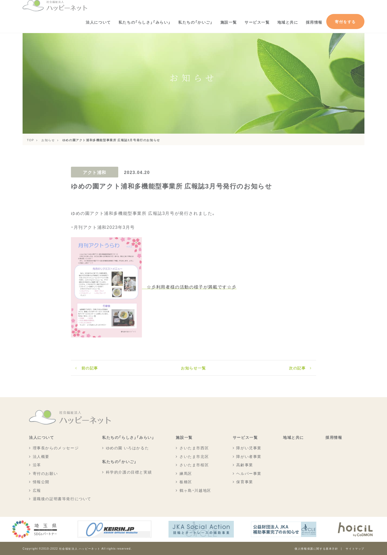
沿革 (37, 464)
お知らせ (48, 140)
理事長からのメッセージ (56, 447)
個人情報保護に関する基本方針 (316, 548)
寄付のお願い (45, 473)
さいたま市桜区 (194, 464)
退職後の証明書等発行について (62, 498)
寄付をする (345, 21)
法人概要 (41, 456)
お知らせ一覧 (193, 368)
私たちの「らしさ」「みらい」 (145, 22)
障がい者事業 (248, 456)
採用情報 (314, 22)
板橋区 (186, 481)
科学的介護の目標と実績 (129, 472)
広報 (37, 490)
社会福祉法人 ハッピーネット (80, 548)
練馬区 (186, 473)
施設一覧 (228, 22)
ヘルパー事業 (248, 473)
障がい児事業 (248, 447)
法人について (98, 22)
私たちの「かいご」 (195, 22)
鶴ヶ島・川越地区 (195, 490)
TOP (30, 140)
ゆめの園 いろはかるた (127, 447)
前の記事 (89, 368)
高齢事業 (244, 464)
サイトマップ (355, 548)
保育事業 (244, 481)
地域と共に (287, 22)
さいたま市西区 (194, 447)
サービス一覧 (257, 22)
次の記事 (297, 368)
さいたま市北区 (194, 456)
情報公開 (41, 481)
